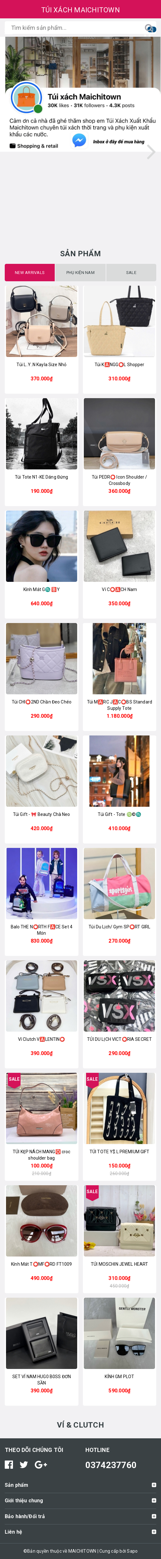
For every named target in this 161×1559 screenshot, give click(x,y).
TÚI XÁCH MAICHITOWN (80, 10)
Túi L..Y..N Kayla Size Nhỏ (41, 364)
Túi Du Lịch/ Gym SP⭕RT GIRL (119, 926)
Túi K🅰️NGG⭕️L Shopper (120, 364)
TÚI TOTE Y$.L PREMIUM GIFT (120, 1151)
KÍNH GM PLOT (119, 1376)
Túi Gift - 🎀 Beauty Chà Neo (41, 814)
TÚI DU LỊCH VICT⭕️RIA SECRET (119, 1039)
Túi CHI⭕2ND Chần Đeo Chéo (42, 701)
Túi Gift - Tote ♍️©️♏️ (119, 814)
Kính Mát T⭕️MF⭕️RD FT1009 (41, 1264)
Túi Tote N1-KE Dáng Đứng (41, 477)
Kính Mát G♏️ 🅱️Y (41, 589)
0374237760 (111, 1465)
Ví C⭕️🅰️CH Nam (119, 589)
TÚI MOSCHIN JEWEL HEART (119, 1264)
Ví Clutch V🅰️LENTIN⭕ (41, 1039)
